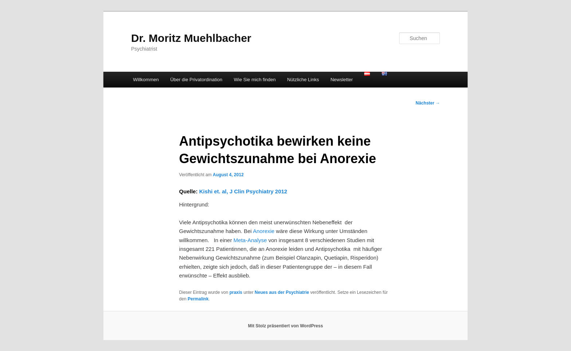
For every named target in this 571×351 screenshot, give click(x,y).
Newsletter (341, 79)
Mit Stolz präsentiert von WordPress (285, 325)
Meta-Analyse (250, 240)
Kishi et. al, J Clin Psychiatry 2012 (243, 191)
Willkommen (146, 79)
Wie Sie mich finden (255, 79)
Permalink (198, 298)
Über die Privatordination (196, 79)
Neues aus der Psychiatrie (282, 292)
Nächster (428, 103)
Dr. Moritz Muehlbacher (191, 38)
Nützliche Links (303, 79)
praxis (235, 292)
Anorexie (263, 231)
